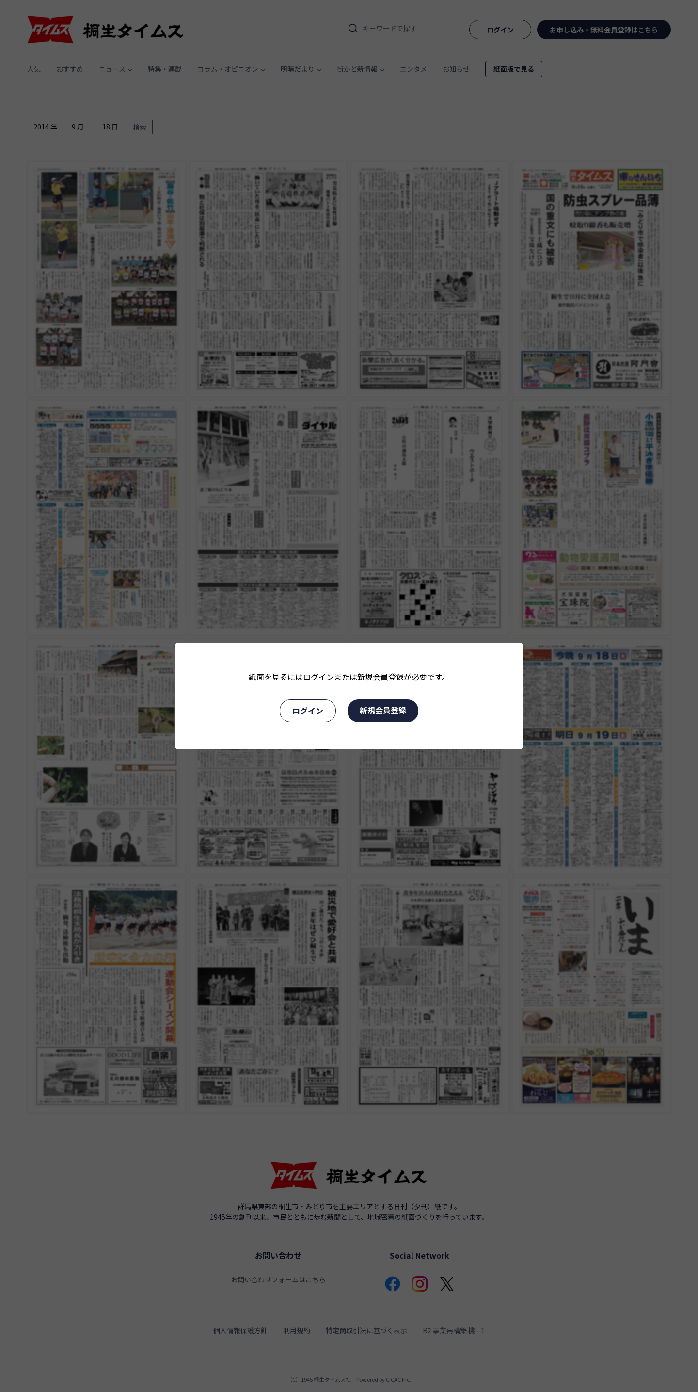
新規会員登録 (383, 710)
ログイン (307, 710)
